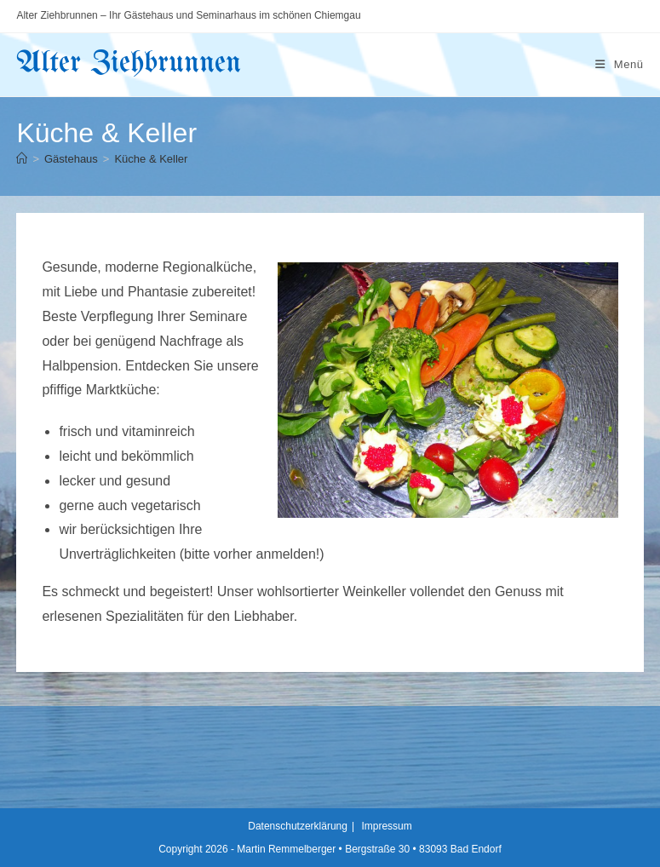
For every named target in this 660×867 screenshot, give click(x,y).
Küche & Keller (150, 158)
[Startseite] (21, 158)
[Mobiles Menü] (619, 64)
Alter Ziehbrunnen (128, 63)
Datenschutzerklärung (297, 826)
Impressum (386, 826)
